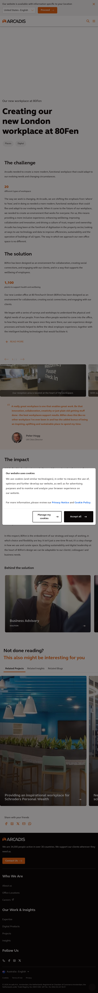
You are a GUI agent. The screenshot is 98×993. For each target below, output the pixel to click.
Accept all (75, 517)
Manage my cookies (44, 517)
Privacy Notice (60, 503)
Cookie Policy (83, 503)
